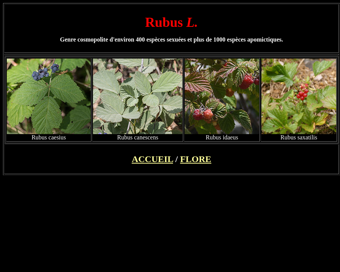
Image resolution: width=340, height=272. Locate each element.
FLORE (196, 159)
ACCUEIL (152, 159)
